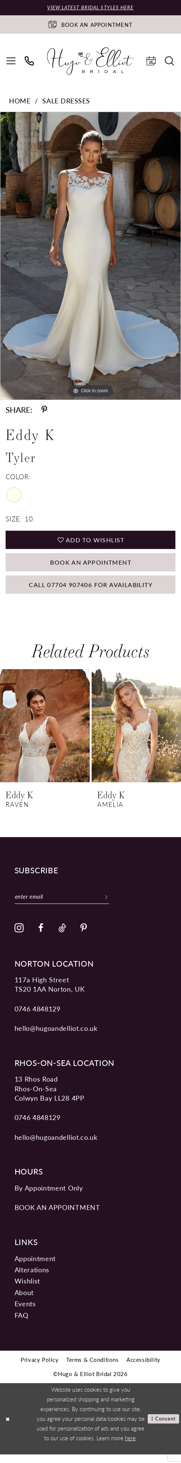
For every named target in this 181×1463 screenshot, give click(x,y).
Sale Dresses (66, 101)
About (24, 1300)
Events (25, 1312)
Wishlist (27, 1289)
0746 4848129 (38, 1016)
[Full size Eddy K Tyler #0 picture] (90, 256)
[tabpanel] (90, 256)
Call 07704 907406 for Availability (90, 590)
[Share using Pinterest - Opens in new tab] (44, 410)
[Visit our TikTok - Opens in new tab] (62, 937)
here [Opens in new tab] (130, 1446)
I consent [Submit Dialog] (161, 1427)
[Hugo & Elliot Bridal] (90, 62)
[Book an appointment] (90, 25)
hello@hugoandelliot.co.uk (56, 1036)
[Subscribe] (115, 904)
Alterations (32, 1278)
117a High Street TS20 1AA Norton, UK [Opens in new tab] (50, 992)
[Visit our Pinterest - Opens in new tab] (84, 937)
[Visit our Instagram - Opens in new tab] (19, 937)
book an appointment (57, 1215)
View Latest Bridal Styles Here (90, 8)
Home (19, 101)
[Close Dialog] (8, 1427)
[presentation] (45, 732)
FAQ (21, 1323)
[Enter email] (67, 904)
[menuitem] (11, 61)
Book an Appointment (90, 566)
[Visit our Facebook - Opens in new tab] (41, 937)
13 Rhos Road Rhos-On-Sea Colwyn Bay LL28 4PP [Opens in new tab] (50, 1097)
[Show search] (170, 61)
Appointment (35, 1266)
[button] (11, 61)
